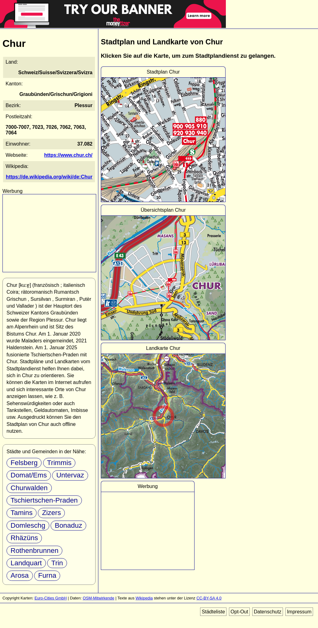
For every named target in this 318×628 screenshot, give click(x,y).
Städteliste (213, 611)
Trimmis (59, 463)
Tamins (22, 513)
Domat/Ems (29, 475)
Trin (57, 563)
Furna (47, 575)
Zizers (51, 513)
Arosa (20, 575)
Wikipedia (144, 598)
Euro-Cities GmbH (50, 598)
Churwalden (29, 488)
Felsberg (24, 463)
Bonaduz (68, 525)
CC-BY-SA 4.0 (209, 598)
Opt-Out (239, 611)
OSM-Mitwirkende (98, 598)
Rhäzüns (24, 538)
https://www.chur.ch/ (68, 155)
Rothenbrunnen (34, 550)
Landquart (26, 563)
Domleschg (28, 525)
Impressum (299, 611)
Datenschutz (267, 611)
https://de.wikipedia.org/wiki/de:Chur (49, 176)
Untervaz (70, 475)
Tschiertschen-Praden (44, 500)
